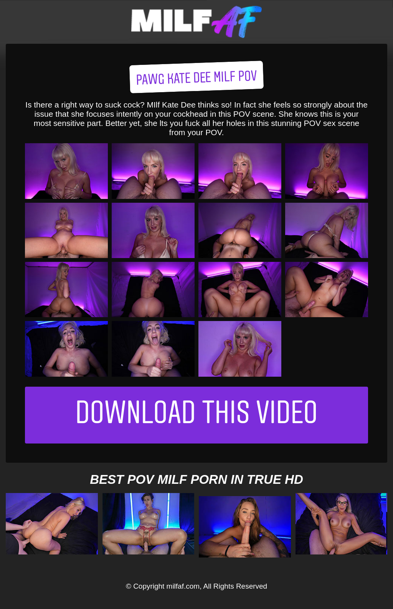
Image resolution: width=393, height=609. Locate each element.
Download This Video (196, 415)
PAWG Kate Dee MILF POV (197, 79)
